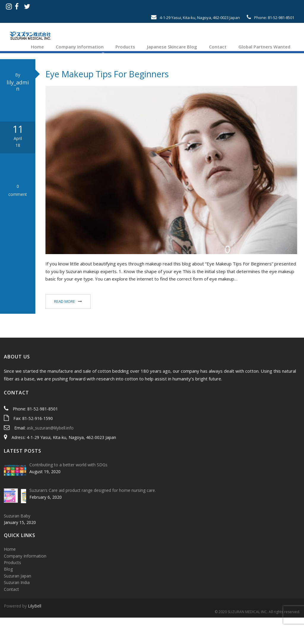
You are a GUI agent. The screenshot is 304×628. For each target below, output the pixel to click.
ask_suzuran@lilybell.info (50, 438)
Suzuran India (17, 593)
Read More (64, 311)
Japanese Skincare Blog (171, 47)
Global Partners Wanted (263, 47)
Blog (8, 580)
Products (124, 47)
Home (37, 47)
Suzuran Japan (17, 586)
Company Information (79, 47)
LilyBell (34, 616)
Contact (217, 47)
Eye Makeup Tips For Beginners (107, 84)
